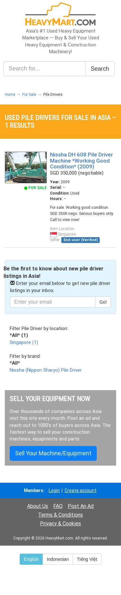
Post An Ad (81, 506)
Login (54, 490)
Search (100, 69)
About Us (37, 506)
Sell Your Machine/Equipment (53, 453)
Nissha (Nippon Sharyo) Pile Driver (46, 370)
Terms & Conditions (60, 515)
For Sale (29, 94)
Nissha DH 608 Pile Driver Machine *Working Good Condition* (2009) (81, 160)
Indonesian (58, 559)
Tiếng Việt (87, 559)
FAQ (58, 506)
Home (10, 94)
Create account (80, 490)
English (31, 559)
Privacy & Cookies (60, 523)
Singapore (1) (24, 342)
